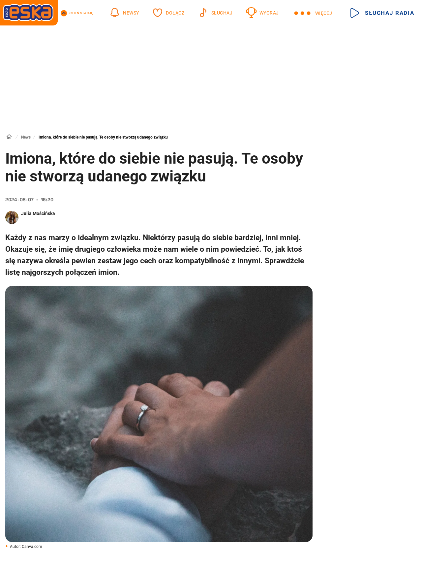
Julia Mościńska (38, 213)
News (26, 137)
